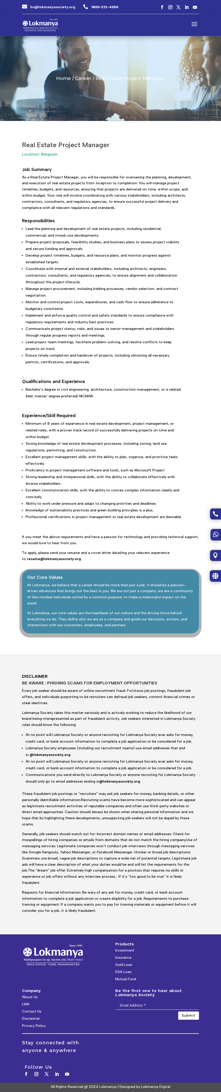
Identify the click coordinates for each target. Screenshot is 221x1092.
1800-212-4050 (104, 7)
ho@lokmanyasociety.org (52, 7)
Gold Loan (123, 965)
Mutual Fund (125, 979)
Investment (124, 950)
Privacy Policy (34, 1026)
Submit (188, 1015)
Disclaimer (31, 1018)
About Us (30, 997)
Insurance (123, 957)
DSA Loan (123, 972)
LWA (25, 1004)
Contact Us (31, 1011)
